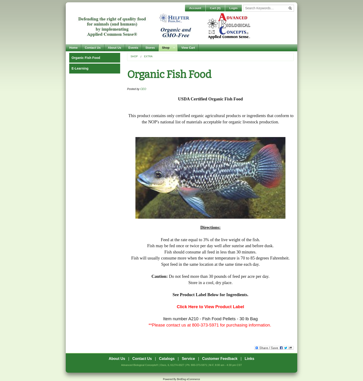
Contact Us (93, 47)
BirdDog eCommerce (188, 379)
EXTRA (148, 56)
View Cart (188, 47)
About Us (114, 47)
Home (73, 47)
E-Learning (80, 68)
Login (233, 8)
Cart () (215, 8)
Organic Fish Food (86, 58)
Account (195, 8)
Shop (166, 47)
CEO (143, 89)
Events (133, 47)
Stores (150, 47)
